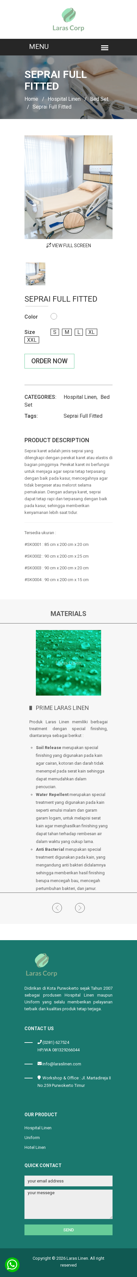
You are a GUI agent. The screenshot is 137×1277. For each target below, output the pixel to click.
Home (31, 99)
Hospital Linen (64, 99)
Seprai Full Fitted (83, 416)
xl (91, 332)
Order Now (49, 361)
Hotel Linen (35, 1147)
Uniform (32, 1137)
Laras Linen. (78, 1258)
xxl (32, 340)
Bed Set (99, 99)
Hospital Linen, (81, 397)
